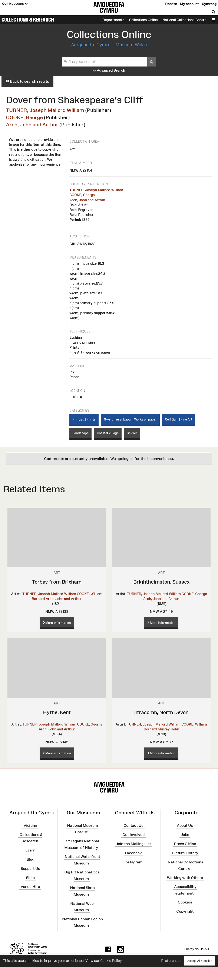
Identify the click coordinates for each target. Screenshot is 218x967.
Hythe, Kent (57, 712)
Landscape (80, 433)
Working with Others (185, 877)
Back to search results (27, 81)
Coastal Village (108, 433)
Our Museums (15, 4)
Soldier (132, 433)
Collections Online (143, 20)
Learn (30, 850)
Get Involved (133, 835)
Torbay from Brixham (57, 582)
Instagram (133, 862)
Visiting (30, 825)
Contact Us (133, 825)
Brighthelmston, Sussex (161, 582)
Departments (113, 20)
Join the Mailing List (133, 844)
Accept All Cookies (199, 961)
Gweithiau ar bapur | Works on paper (130, 419)
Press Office (185, 844)
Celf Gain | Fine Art (178, 419)
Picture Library (185, 853)
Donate (171, 4)
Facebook (133, 853)
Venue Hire (30, 887)
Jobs (185, 835)
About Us (185, 825)
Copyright (185, 911)
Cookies (185, 902)
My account (189, 4)
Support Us (30, 868)
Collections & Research (27, 19)
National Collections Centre (184, 20)
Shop (30, 877)
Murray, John (168, 729)
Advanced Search (109, 70)
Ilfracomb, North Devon (161, 712)
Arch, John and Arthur (32, 124)
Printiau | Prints (84, 419)
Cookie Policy (111, 961)
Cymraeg (209, 4)
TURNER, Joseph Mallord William (45, 110)
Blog (30, 859)
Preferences (171, 961)
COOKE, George (24, 117)
